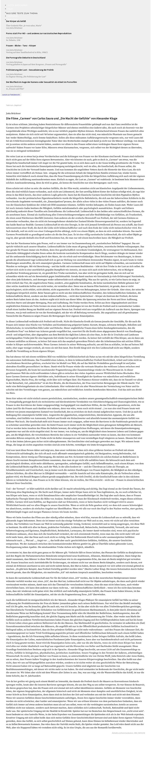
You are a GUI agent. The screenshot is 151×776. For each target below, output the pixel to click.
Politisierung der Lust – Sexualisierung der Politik (30, 69)
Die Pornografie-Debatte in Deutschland (25, 57)
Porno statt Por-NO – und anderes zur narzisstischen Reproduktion (38, 33)
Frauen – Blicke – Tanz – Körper (21, 45)
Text (10, 12)
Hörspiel (13, 16)
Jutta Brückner (17, 5)
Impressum (12, 763)
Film (10, 9)
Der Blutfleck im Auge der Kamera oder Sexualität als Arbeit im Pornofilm (41, 82)
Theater (12, 19)
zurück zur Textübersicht (11, 95)
